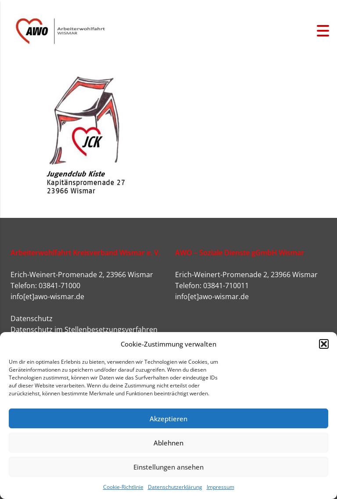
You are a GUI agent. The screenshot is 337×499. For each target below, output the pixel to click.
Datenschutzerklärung (175, 487)
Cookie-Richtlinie (123, 487)
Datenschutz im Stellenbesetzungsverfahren (84, 329)
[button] (323, 344)
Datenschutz (32, 318)
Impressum (220, 487)
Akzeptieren (168, 418)
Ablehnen (168, 442)
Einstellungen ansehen (168, 467)
